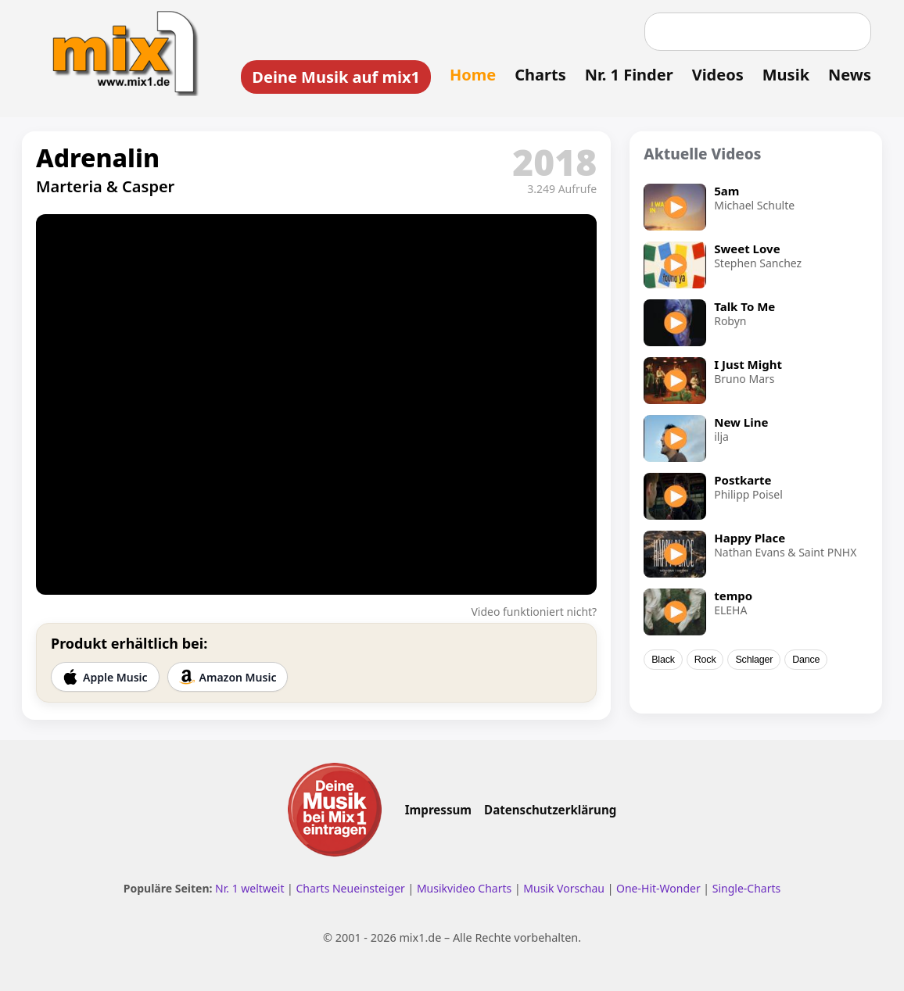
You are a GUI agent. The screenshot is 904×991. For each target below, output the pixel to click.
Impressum (438, 809)
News (849, 74)
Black (663, 659)
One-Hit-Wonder (658, 888)
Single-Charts (746, 888)
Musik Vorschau (563, 888)
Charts (540, 74)
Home (473, 74)
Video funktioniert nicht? (534, 611)
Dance (806, 659)
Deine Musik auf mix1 (336, 77)
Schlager (754, 659)
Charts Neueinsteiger (350, 888)
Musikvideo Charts (464, 888)
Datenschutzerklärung (550, 809)
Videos (718, 74)
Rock (705, 659)
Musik (785, 74)
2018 (554, 162)
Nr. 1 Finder (629, 74)
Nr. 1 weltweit (249, 888)
